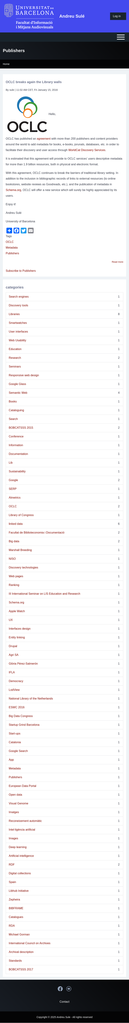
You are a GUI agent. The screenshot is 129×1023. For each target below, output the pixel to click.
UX (11, 619)
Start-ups (14, 733)
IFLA (12, 672)
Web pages (16, 576)
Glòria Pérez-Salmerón (23, 663)
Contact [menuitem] (64, 1001)
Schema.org (13, 190)
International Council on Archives (29, 943)
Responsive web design (24, 375)
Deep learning (18, 847)
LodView (14, 689)
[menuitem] (118, 16)
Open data (15, 794)
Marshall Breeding (20, 550)
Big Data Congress (21, 716)
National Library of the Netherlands (31, 698)
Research (15, 357)
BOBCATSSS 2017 (21, 969)
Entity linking (17, 637)
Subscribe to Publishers (21, 270)
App (11, 759)
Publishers (12, 253)
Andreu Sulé (72, 16)
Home (6, 64)
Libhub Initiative (19, 890)
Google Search (18, 750)
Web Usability (17, 340)
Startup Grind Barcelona (24, 724)
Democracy (16, 681)
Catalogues (16, 917)
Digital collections (20, 873)
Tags (9, 236)
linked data (16, 523)
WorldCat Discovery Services (86, 150)
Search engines (19, 296)
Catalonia (15, 742)
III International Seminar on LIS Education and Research (44, 593)
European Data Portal (22, 785)
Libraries (14, 314)
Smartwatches (18, 322)
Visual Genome (18, 803)
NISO (12, 558)
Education (15, 349)
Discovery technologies (23, 567)
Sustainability (17, 471)
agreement (44, 138)
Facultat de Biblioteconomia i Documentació (36, 532)
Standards (15, 960)
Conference (16, 436)
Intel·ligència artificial (22, 829)
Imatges (14, 812)
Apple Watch (17, 611)
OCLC (10, 241)
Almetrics (15, 497)
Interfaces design (20, 628)
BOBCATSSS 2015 (21, 427)
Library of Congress (21, 515)
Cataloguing (16, 410)
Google (13, 480)
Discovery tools (18, 305)
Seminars (15, 366)
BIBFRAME (16, 908)
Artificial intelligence (21, 855)
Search (13, 418)
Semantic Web (18, 392)
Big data (14, 541)
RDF (12, 864)
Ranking (14, 584)
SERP (13, 488)
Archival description (21, 951)
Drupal (13, 646)
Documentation (18, 453)
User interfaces (18, 331)
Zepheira (14, 899)
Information (16, 445)
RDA (12, 925)
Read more (117, 262)
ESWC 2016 (16, 707)
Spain (12, 882)
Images (13, 838)
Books (13, 401)
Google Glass (17, 384)
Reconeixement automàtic (25, 820)
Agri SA (13, 654)
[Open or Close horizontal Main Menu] (64, 37)
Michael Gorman (19, 934)
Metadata (12, 247)
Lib (11, 462)
